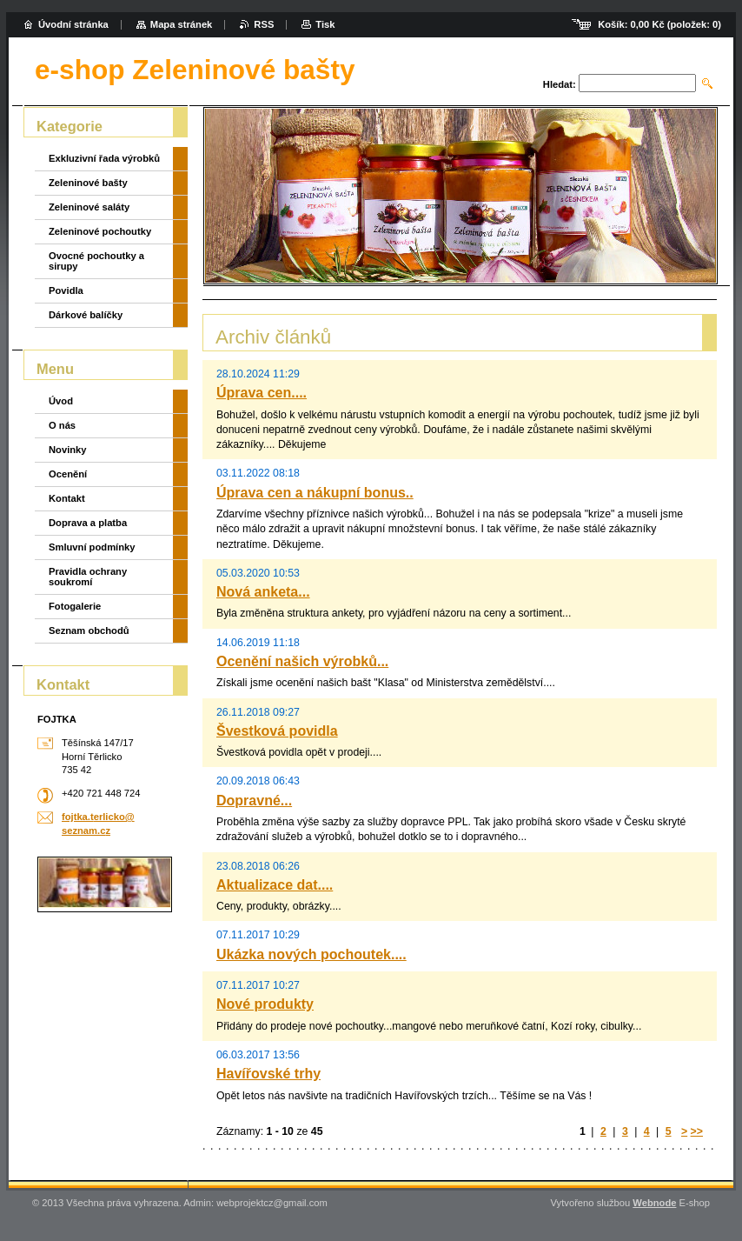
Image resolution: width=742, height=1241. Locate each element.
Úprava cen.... (261, 392)
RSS (264, 24)
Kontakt (67, 498)
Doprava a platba (88, 522)
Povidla (66, 290)
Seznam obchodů (89, 630)
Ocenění (68, 474)
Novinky (68, 449)
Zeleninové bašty (88, 182)
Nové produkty (265, 1004)
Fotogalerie (75, 606)
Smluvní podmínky (92, 547)
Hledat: (559, 84)
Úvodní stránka (73, 24)
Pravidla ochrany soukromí (88, 576)
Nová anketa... (263, 591)
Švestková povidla (277, 731)
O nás (62, 425)
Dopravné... (254, 800)
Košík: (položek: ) (659, 24)
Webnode (654, 1203)
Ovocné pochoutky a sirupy (96, 260)
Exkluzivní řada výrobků (104, 158)
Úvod (61, 401)
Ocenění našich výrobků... (302, 661)
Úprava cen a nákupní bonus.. (315, 492)
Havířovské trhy (268, 1073)
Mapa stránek (181, 24)
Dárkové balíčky (86, 315)
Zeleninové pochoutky (100, 231)
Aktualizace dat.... (274, 884)
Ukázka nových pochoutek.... (311, 954)
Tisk (325, 24)
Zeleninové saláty (89, 207)
